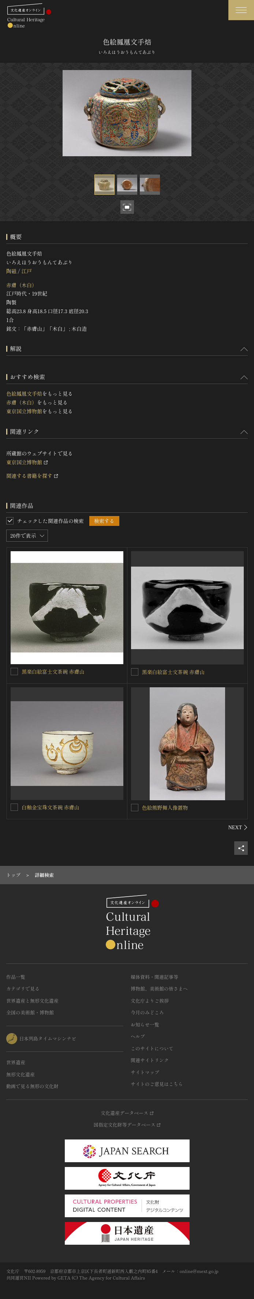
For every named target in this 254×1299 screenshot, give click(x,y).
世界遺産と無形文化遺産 (32, 1000)
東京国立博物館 (24, 411)
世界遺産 (15, 1062)
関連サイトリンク (150, 1060)
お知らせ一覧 (145, 1024)
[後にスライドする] (238, 827)
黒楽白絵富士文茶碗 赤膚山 (53, 671)
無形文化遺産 (20, 1074)
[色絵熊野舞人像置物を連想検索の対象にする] (134, 807)
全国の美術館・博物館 (30, 1012)
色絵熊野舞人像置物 (165, 807)
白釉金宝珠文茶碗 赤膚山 (50, 807)
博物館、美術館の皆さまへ (159, 988)
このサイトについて (152, 1048)
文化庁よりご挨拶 (150, 1000)
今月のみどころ (147, 1012)
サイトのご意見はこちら (157, 1083)
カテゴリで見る (23, 988)
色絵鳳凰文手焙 (24, 393)
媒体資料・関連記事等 (154, 976)
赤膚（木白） (21, 285)
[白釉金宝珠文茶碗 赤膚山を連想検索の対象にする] (14, 807)
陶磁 (11, 271)
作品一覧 (15, 976)
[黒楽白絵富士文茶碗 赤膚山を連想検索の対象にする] (14, 671)
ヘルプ (138, 1036)
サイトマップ (145, 1072)
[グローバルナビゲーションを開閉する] (241, 10)
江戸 (26, 271)
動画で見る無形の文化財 (32, 1086)
